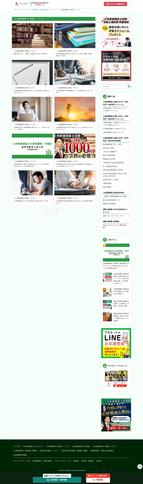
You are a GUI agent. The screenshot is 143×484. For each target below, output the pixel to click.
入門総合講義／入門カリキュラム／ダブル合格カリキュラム (115, 109)
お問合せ (99, 461)
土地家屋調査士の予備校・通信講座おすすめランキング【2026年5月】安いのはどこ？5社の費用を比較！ (116, 266)
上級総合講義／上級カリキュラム (113, 132)
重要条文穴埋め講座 (109, 203)
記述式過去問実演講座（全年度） (113, 170)
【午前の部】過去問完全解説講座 (113, 162)
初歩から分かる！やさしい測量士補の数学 (115, 226)
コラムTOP (16, 446)
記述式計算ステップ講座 (110, 179)
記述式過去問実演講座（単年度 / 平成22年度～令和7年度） (114, 175)
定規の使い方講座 (108, 148)
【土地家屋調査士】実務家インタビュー (104, 446)
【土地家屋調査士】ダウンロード (33, 446)
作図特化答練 (107, 183)
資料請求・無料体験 (87, 461)
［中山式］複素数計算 (110, 151)
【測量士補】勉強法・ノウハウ (49, 450)
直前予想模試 (107, 187)
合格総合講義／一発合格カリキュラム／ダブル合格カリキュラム (115, 124)
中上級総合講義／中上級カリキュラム (115, 128)
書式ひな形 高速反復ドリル (111, 200)
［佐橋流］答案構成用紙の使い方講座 (115, 196)
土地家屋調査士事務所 (20, 455)
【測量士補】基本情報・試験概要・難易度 (74, 450)
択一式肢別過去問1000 (110, 166)
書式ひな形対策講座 (109, 155)
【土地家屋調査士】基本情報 (81, 446)
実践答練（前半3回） (109, 159)
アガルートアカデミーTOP (21, 461)
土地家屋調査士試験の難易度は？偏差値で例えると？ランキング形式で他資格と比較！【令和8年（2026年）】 (121, 278)
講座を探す (117, 4)
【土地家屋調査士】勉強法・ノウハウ (57, 446)
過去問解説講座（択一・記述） (112, 144)
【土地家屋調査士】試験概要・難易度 (25, 450)
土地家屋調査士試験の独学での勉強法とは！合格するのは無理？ (121, 291)
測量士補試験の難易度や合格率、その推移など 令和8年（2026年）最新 (121, 303)
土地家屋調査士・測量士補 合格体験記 (102, 450)
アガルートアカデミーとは (62, 461)
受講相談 (76, 461)
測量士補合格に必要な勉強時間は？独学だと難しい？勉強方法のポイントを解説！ (121, 317)
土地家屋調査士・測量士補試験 (42, 461)
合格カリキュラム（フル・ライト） (114, 216)
